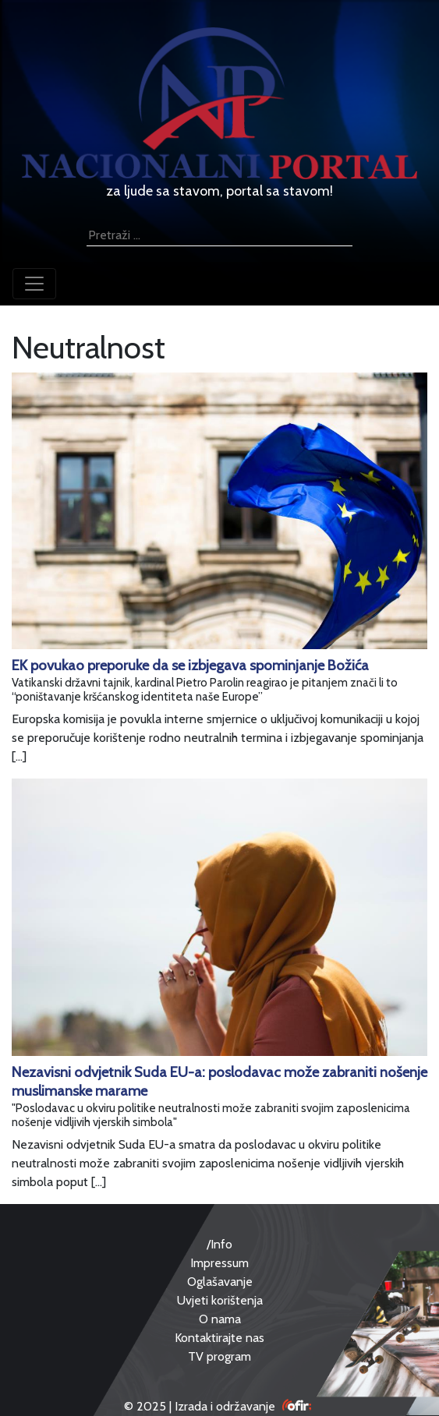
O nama (220, 1319)
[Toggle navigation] (34, 283)
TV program (219, 1356)
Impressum (219, 1262)
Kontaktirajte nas (219, 1337)
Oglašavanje (220, 1281)
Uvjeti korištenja (220, 1300)
